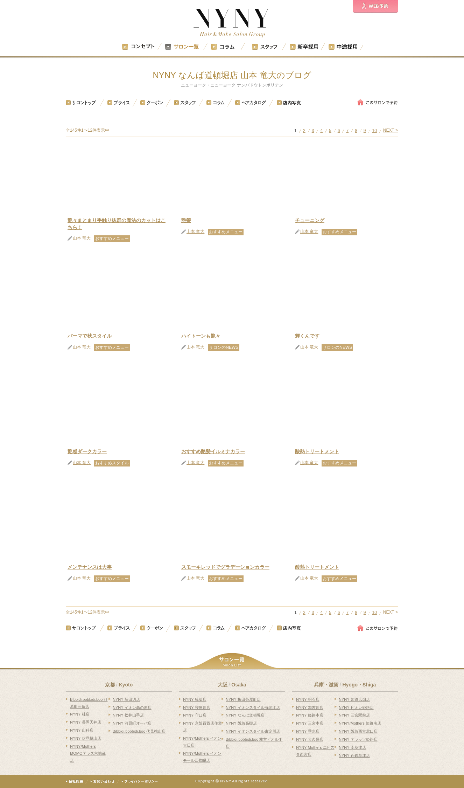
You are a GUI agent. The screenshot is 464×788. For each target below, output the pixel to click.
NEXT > (390, 130)
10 (374, 131)
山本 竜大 (82, 238)
